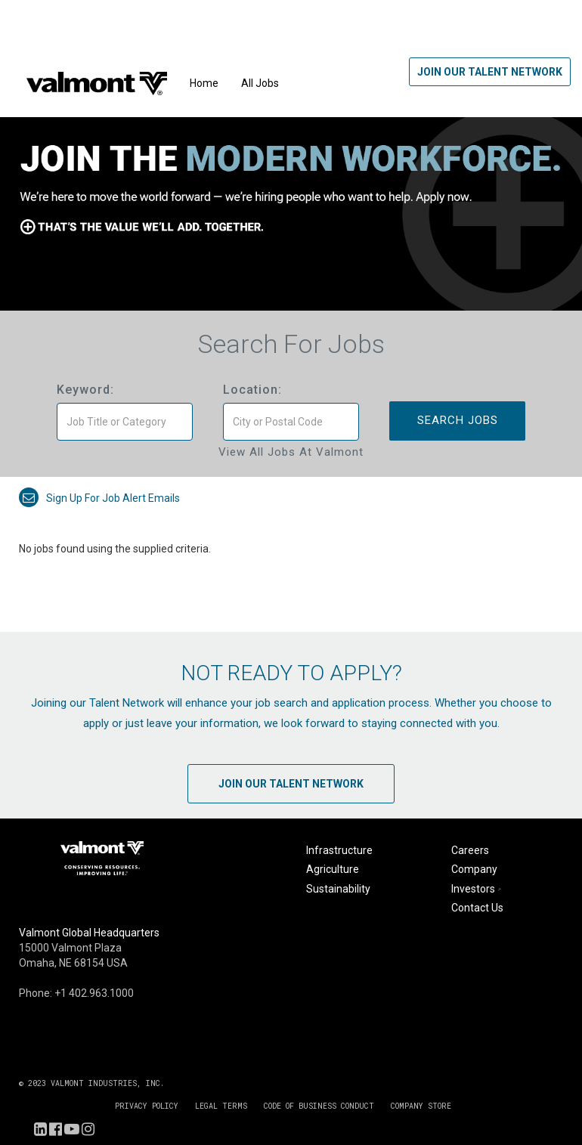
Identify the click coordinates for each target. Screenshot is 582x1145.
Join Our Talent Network (489, 72)
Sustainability (338, 889)
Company (474, 869)
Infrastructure (339, 850)
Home (204, 83)
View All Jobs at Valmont (291, 452)
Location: (252, 389)
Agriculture (332, 869)
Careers (470, 850)
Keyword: (85, 389)
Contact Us (477, 908)
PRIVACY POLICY (146, 1106)
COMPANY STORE (421, 1106)
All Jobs (260, 83)
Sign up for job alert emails (99, 498)
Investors (477, 889)
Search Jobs (457, 420)
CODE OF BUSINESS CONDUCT (319, 1106)
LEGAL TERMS (221, 1106)
